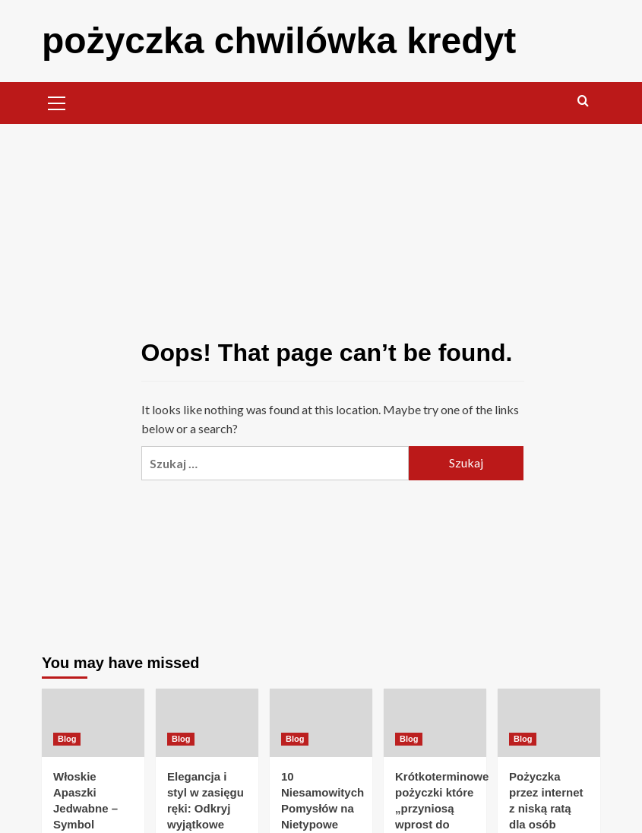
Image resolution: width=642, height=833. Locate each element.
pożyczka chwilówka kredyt (279, 41)
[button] (57, 101)
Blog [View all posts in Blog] (67, 738)
